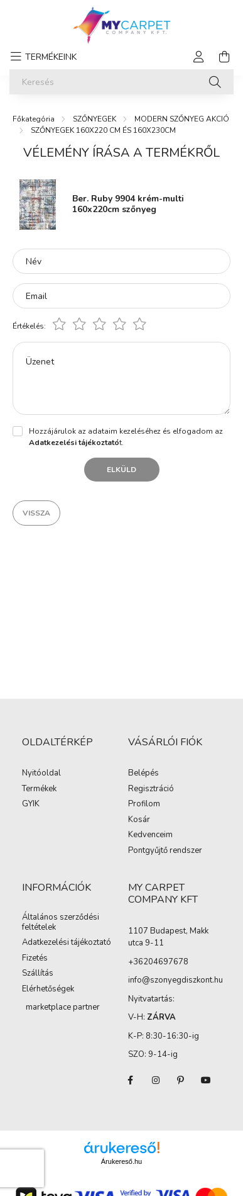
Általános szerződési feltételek (60, 922)
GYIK (31, 804)
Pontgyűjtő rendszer (165, 851)
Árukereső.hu (121, 1161)
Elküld (121, 470)
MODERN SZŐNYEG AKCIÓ (181, 119)
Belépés (143, 774)
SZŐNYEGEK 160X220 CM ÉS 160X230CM (103, 130)
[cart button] (224, 56)
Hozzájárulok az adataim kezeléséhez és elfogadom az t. (126, 437)
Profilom (144, 804)
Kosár (139, 820)
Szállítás (37, 974)
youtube (206, 1080)
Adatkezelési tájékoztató (66, 943)
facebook (130, 1080)
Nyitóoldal (41, 774)
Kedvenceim (150, 835)
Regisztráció (151, 789)
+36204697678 (158, 962)
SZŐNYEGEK (94, 119)
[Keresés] (121, 81)
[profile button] (199, 56)
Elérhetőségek (48, 989)
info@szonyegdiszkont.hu (175, 980)
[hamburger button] (41, 56)
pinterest (180, 1080)
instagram (155, 1080)
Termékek (39, 789)
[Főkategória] (34, 119)
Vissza (36, 513)
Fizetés (35, 959)
